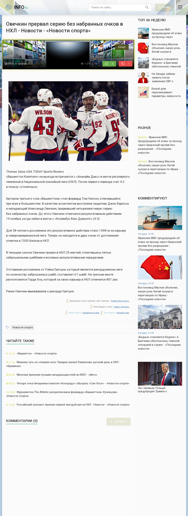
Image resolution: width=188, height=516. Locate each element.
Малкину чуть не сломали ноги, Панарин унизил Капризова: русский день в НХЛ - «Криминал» (63, 364)
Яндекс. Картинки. (121, 307)
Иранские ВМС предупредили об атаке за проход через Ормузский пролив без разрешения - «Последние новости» (160, 145)
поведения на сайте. (91, 313)
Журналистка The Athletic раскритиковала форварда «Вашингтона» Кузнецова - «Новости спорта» (62, 394)
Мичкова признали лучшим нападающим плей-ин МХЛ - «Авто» (51, 374)
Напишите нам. (123, 313)
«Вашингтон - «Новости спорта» (31, 353)
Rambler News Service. (120, 301)
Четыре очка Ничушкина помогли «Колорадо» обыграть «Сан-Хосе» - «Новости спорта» (67, 383)
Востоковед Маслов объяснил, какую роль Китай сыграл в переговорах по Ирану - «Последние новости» (159, 167)
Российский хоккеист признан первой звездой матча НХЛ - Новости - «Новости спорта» (68, 404)
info (21, 7)
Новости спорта (23, 327)
